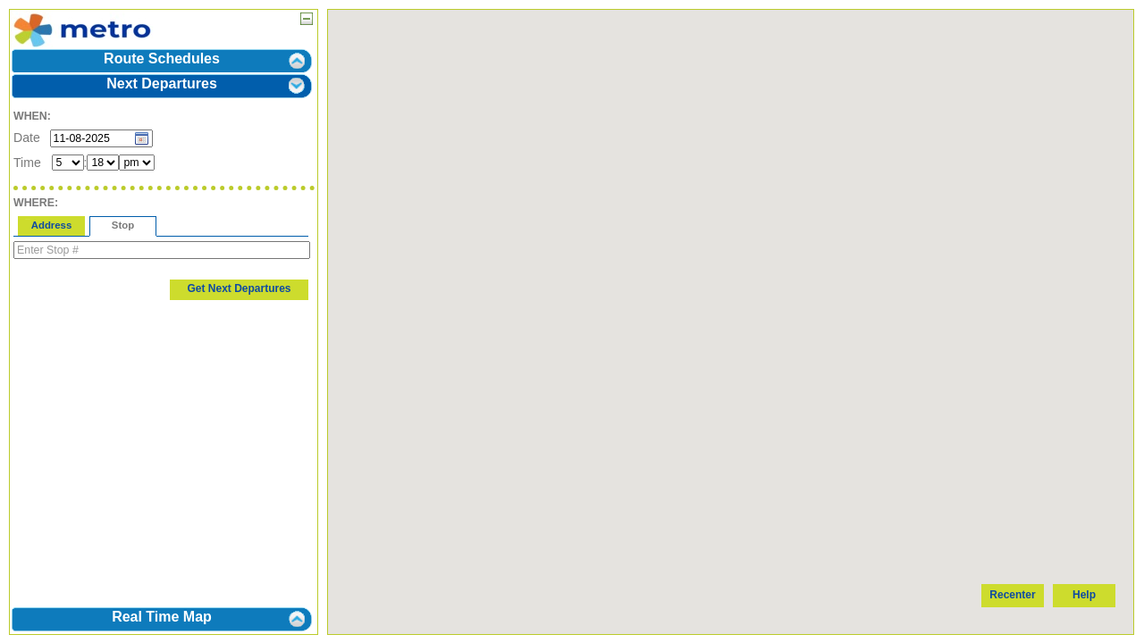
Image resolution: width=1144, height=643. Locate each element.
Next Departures (161, 83)
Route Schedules (162, 58)
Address (51, 225)
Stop (123, 225)
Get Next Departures (238, 288)
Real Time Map (162, 616)
